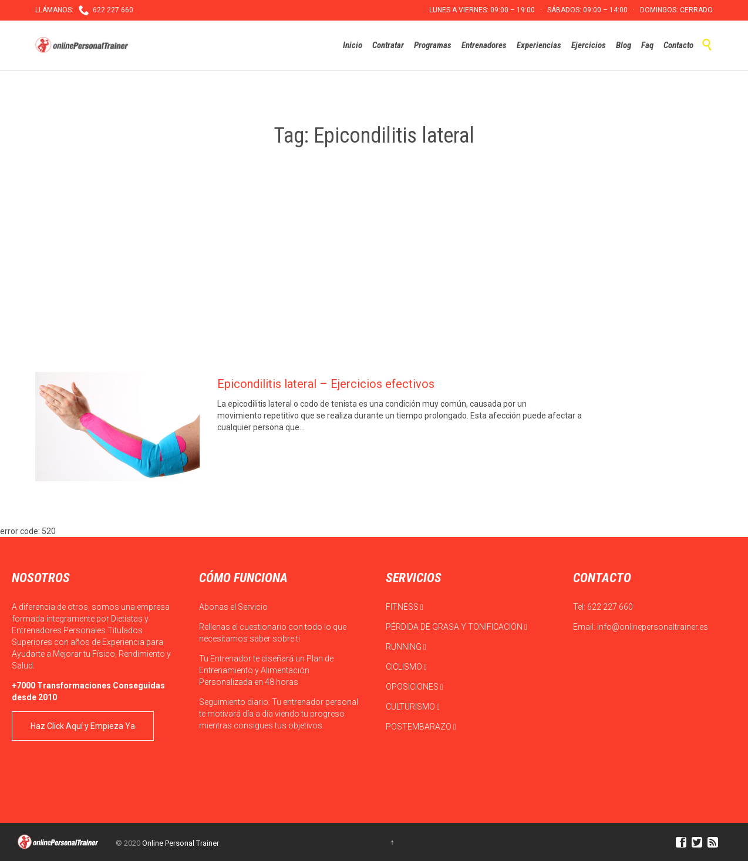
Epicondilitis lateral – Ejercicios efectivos (325, 384)
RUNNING (406, 646)
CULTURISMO (413, 706)
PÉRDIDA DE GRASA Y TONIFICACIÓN (456, 627)
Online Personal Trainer (180, 843)
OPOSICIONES (414, 686)
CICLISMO (406, 666)
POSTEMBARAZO (421, 726)
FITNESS (404, 607)
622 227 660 (610, 607)
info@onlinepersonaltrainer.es (652, 627)
